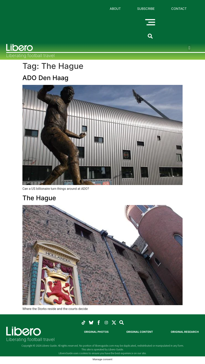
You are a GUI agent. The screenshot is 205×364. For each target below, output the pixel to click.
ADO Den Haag (45, 78)
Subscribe (146, 9)
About (115, 9)
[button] (189, 47)
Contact (179, 9)
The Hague (39, 198)
